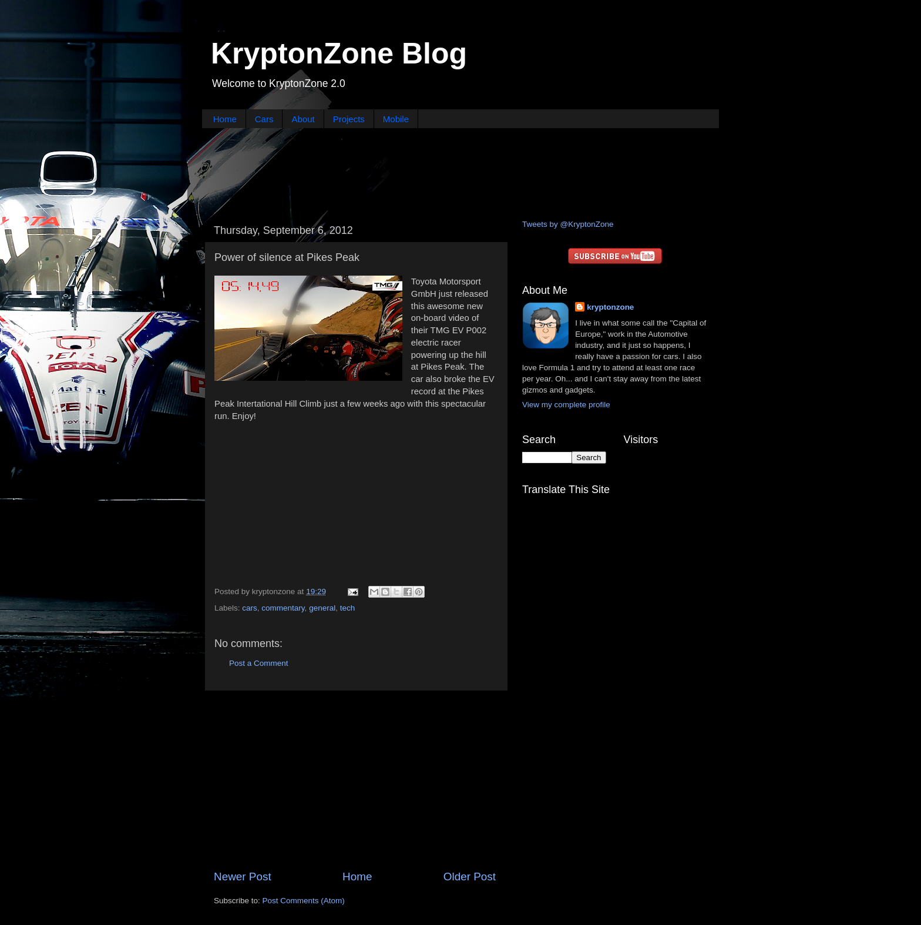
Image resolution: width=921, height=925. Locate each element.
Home (225, 119)
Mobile (396, 119)
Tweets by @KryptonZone (568, 224)
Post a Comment (258, 663)
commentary (282, 608)
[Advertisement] (460, 172)
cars (249, 608)
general (322, 608)
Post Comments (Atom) (304, 900)
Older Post (469, 876)
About (302, 119)
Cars (264, 119)
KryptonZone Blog (339, 53)
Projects (349, 119)
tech (347, 608)
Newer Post (242, 876)
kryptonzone (610, 307)
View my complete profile (566, 404)
